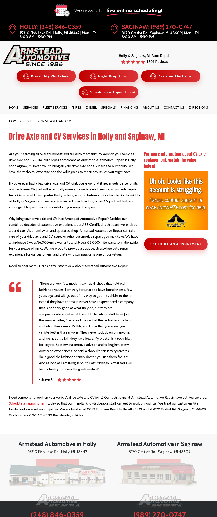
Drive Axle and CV (55, 121)
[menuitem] (13, 107)
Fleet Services (55, 107)
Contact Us (174, 107)
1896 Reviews (157, 61)
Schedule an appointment (28, 403)
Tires (76, 107)
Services (30, 107)
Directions (198, 107)
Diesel (91, 107)
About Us (151, 107)
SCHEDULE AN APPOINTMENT (176, 244)
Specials (108, 107)
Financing (129, 107)
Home (13, 107)
